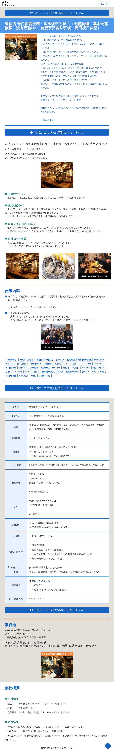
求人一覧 (104, 3)
